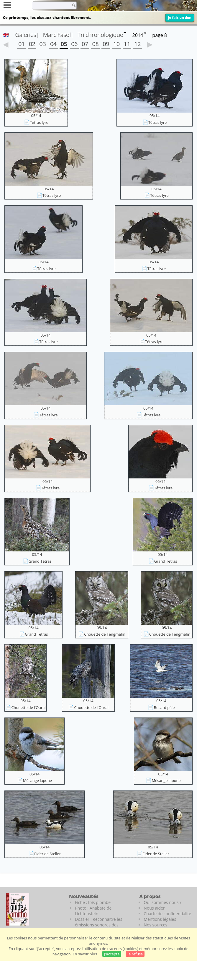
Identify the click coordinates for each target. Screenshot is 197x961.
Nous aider (154, 908)
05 (64, 44)
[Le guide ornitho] (17, 909)
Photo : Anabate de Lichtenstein (93, 910)
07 (85, 44)
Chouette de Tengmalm (104, 634)
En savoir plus (85, 954)
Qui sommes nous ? (162, 902)
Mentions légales (160, 919)
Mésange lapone (37, 780)
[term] (50, 5)
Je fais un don (179, 17)
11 (127, 44)
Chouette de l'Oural (28, 707)
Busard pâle (164, 707)
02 (32, 44)
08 (95, 44)
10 (116, 44)
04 (53, 44)
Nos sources (155, 925)
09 (106, 44)
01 (21, 44)
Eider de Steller (47, 853)
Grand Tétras (40, 561)
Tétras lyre (39, 122)
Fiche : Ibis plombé (93, 902)
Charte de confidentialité (167, 913)
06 (74, 44)
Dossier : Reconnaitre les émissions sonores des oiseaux (98, 924)
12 (137, 44)
